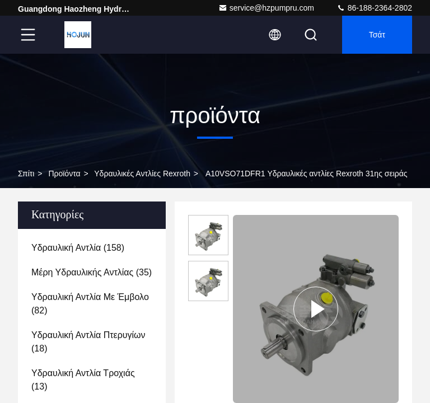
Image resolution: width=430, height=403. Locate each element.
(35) (91, 272)
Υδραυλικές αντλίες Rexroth (142, 173)
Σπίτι (26, 173)
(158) (77, 247)
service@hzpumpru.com (266, 7)
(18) (88, 341)
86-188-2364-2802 (374, 7)
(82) (90, 303)
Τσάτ (377, 34)
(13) (83, 379)
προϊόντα (64, 173)
